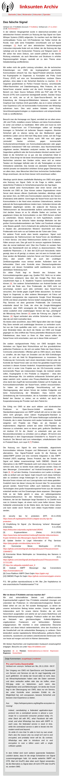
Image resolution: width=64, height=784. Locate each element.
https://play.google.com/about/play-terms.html (21, 543)
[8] (55, 469)
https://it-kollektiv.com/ (37, 647)
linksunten (37, 14)
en (17, 651)
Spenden (46, 14)
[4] (11, 283)
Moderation (27, 14)
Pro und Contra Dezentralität (20, 664)
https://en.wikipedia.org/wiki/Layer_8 (20, 565)
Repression (54, 651)
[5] (29, 314)
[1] (15, 45)
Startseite (12, 14)
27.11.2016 (52, 27)
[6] (11, 316)
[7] (31, 442)
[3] (57, 81)
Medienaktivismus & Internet (38, 651)
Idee (19, 14)
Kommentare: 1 (13, 29)
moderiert (37, 659)
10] (12, 472)
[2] (60, 51)
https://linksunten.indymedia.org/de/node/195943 (23, 530)
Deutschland (17, 653)
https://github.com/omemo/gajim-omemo (44, 576)
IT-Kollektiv (33, 27)
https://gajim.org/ (42, 573)
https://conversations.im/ (13, 571)
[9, (10, 472)
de (13, 651)
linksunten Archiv (39, 6)
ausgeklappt (26, 659)
